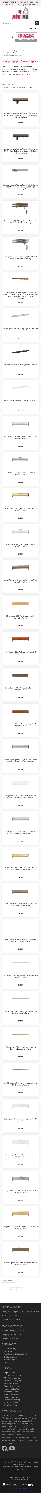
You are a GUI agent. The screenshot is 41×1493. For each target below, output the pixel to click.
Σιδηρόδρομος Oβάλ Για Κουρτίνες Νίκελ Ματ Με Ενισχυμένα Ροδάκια (20, 437)
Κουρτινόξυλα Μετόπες (21, 51)
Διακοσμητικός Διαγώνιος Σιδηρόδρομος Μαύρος (20, 365)
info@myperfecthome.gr (11, 1319)
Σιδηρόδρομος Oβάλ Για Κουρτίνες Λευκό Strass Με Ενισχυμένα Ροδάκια (20, 976)
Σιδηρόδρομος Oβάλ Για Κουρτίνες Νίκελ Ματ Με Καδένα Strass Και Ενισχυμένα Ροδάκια (20, 761)
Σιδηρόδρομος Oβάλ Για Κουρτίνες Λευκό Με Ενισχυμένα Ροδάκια (20, 545)
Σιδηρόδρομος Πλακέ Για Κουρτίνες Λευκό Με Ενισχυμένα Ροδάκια (20, 1156)
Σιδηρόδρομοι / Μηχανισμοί (11, 53)
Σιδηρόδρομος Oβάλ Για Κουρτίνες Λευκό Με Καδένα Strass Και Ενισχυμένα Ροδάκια (20, 797)
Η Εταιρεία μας (10, 1349)
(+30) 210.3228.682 (9, 1315)
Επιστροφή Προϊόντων (20, 1479)
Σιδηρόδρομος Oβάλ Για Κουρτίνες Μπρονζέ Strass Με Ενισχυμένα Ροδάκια (20, 1084)
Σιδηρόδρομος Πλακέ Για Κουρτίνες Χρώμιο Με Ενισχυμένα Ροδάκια (20, 1192)
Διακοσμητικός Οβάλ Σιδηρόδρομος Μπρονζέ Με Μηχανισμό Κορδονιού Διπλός (20, 222)
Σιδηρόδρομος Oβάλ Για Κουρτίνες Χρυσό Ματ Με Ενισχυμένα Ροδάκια (20, 509)
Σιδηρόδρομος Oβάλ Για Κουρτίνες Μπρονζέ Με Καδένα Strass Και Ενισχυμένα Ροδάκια (20, 904)
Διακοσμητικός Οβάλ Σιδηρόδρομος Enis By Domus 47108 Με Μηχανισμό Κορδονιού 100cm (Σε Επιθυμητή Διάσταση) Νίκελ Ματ (20, 187)
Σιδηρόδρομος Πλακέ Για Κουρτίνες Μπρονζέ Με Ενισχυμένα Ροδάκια (20, 1264)
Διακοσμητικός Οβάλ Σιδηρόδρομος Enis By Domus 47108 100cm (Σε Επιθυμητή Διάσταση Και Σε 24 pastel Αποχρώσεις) (20, 115)
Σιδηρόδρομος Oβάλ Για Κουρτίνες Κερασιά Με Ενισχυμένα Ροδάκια (20, 653)
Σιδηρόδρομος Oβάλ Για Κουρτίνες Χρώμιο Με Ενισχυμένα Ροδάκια (20, 473)
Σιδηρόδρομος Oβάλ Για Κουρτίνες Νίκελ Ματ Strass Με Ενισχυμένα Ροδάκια (20, 940)
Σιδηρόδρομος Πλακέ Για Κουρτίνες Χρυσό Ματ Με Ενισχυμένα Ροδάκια (20, 1228)
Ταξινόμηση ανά (7, 84)
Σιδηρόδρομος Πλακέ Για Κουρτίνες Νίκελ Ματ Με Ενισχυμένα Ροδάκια (20, 1120)
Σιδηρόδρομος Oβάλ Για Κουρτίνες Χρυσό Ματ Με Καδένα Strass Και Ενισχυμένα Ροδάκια (20, 868)
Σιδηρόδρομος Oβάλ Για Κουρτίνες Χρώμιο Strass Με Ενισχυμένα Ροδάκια (20, 1012)
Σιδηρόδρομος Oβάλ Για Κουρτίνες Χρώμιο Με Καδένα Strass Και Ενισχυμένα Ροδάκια (20, 832)
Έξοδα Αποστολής (11, 1357)
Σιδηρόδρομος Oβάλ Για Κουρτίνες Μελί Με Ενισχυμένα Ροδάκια (20, 617)
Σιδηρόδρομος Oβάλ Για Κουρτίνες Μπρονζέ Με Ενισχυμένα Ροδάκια (20, 581)
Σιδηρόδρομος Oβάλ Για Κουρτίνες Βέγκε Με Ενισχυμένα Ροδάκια (20, 689)
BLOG (6, 1362)
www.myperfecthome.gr (21, 74)
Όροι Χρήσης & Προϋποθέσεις (16, 1354)
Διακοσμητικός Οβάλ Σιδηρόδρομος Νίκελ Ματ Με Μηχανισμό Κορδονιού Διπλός (20, 258)
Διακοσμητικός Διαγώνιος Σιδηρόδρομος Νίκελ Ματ (20, 329)
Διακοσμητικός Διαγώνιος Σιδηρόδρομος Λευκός (20, 400)
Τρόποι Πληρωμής (11, 1360)
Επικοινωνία (9, 1351)
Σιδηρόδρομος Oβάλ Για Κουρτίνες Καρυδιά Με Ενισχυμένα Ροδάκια (21, 725)
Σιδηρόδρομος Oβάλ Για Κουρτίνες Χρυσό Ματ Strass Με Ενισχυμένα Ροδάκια (20, 1048)
